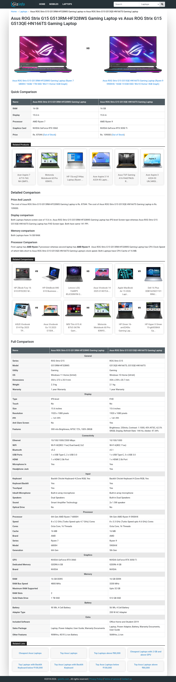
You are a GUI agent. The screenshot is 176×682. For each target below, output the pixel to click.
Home (42, 4)
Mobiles (53, 4)
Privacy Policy (95, 679)
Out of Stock (49, 134)
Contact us (126, 679)
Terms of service (112, 679)
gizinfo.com (63, 679)
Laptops (67, 4)
